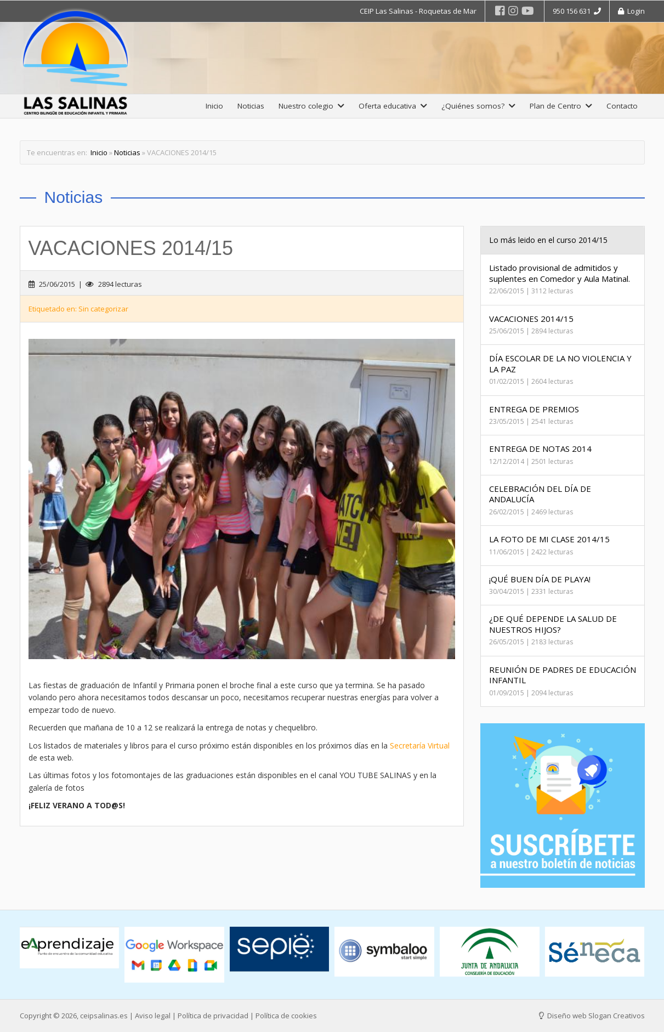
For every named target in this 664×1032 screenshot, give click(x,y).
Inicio (214, 106)
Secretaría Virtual (420, 745)
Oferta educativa (393, 106)
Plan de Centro (561, 106)
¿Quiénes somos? (478, 106)
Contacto (622, 106)
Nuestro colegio (311, 106)
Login (631, 11)
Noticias (250, 106)
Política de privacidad (213, 1015)
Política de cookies (286, 1015)
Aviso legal (153, 1015)
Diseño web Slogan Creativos (592, 1015)
